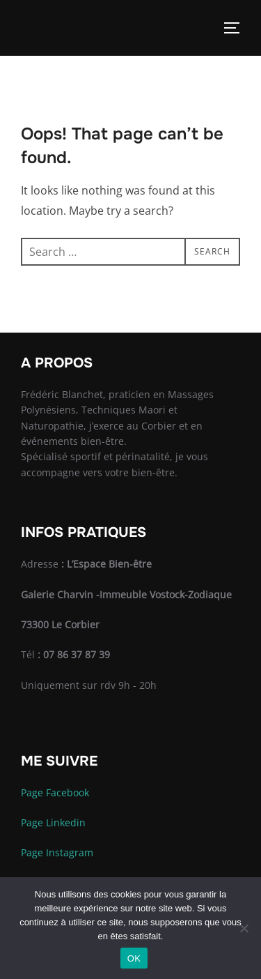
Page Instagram (57, 852)
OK (134, 958)
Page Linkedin (53, 822)
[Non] (244, 928)
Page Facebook (55, 792)
